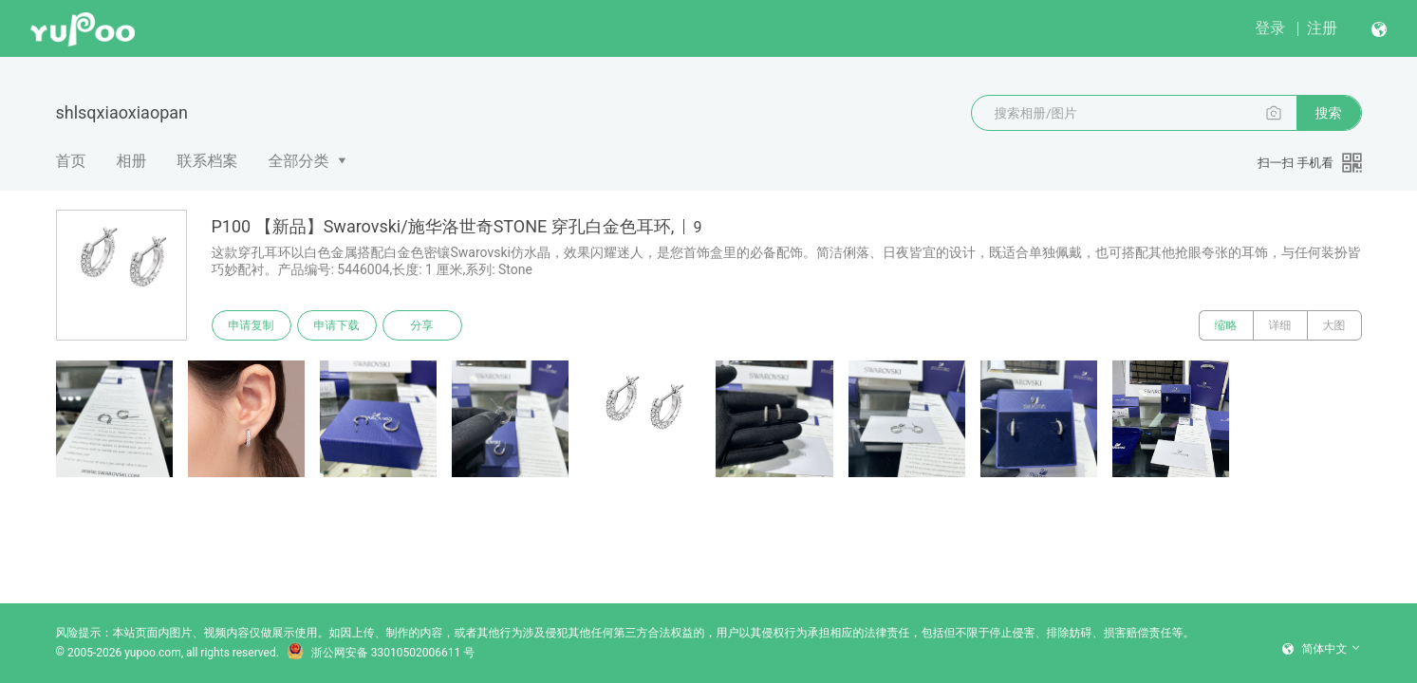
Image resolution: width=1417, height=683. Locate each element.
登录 (1270, 28)
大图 (1334, 325)
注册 (1322, 28)
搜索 (1328, 112)
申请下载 (337, 325)
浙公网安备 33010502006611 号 (381, 652)
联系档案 (207, 161)
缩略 (1226, 325)
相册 (132, 161)
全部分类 (299, 161)
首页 (71, 161)
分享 (422, 325)
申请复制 (251, 325)
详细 (1280, 325)
